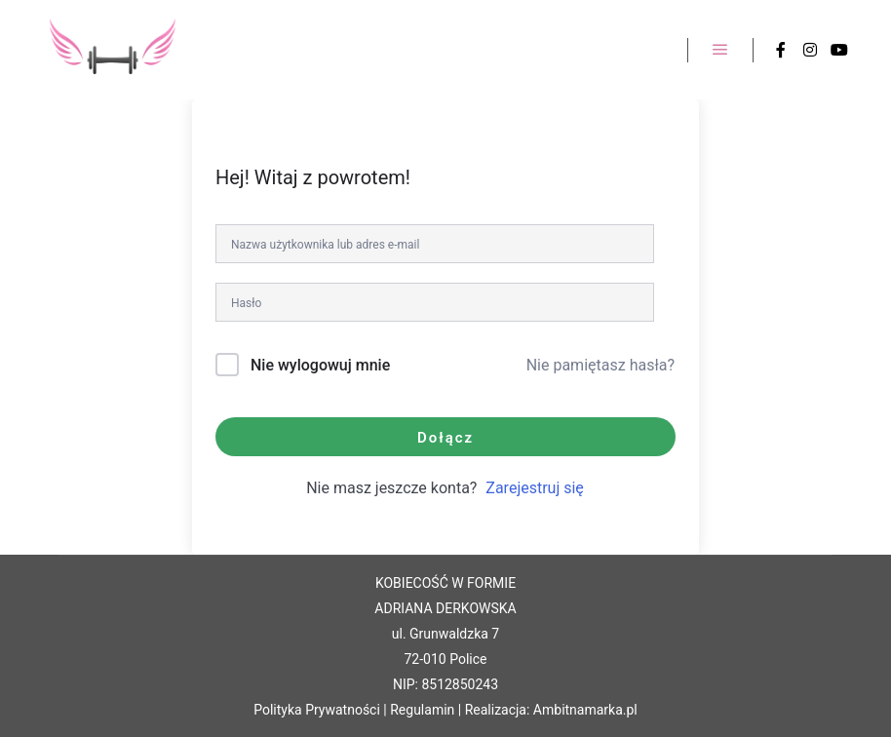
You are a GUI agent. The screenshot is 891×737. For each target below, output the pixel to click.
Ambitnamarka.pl (585, 710)
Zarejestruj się (534, 488)
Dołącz (445, 437)
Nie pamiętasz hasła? (600, 365)
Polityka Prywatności (316, 710)
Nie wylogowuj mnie (320, 365)
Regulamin (422, 710)
